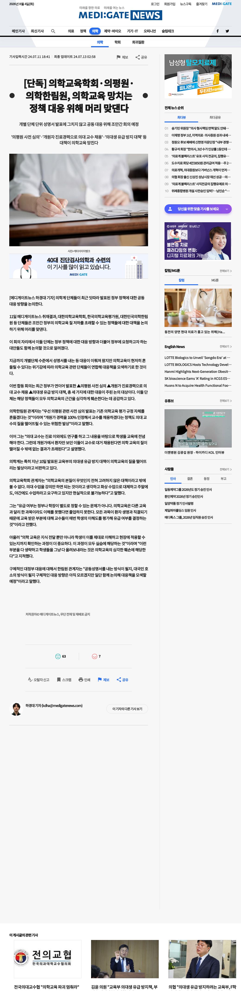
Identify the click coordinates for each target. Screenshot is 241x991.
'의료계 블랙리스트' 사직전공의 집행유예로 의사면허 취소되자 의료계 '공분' (201, 184)
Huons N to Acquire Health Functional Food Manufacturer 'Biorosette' (198, 385)
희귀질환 (138, 42)
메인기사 (18, 31)
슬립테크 (168, 31)
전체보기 (224, 271)
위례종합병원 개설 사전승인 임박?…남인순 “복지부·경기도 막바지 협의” (201, 191)
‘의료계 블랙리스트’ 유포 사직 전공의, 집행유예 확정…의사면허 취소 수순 (201, 156)
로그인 (155, 4)
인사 (173, 478)
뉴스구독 (185, 4)
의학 (95, 31)
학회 (117, 42)
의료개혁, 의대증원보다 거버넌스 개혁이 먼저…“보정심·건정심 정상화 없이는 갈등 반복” (201, 170)
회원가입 (169, 4)
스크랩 (66, 679)
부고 (223, 478)
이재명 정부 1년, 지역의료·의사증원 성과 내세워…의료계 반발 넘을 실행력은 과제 (201, 135)
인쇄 (87, 679)
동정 (206, 478)
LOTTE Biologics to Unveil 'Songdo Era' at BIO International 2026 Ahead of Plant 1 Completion (198, 357)
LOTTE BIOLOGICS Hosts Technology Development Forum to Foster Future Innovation (198, 364)
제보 (125, 57)
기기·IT (132, 31)
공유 (144, 57)
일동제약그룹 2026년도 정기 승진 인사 (188, 489)
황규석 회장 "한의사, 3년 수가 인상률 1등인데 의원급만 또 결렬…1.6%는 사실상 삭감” (201, 149)
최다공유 (215, 117)
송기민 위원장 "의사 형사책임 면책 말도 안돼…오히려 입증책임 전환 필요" (201, 128)
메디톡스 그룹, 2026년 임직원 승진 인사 (189, 517)
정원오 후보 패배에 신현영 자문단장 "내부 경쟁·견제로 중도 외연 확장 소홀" (201, 142)
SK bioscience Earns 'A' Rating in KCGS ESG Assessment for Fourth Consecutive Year (198, 378)
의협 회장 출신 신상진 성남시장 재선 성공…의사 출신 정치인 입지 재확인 (201, 177)
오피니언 (150, 31)
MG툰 (215, 280)
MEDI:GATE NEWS (120, 13)
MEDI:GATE (222, 3)
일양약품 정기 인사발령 (179, 503)
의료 (71, 31)
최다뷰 (181, 117)
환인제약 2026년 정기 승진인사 (184, 496)
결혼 (190, 478)
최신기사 (37, 31)
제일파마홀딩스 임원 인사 (180, 510)
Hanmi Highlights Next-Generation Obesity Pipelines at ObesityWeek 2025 (198, 371)
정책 (83, 31)
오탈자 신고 (41, 679)
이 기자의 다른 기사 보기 (127, 708)
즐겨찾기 (201, 4)
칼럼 (181, 280)
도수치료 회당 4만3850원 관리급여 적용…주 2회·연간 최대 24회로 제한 (201, 163)
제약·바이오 (112, 31)
